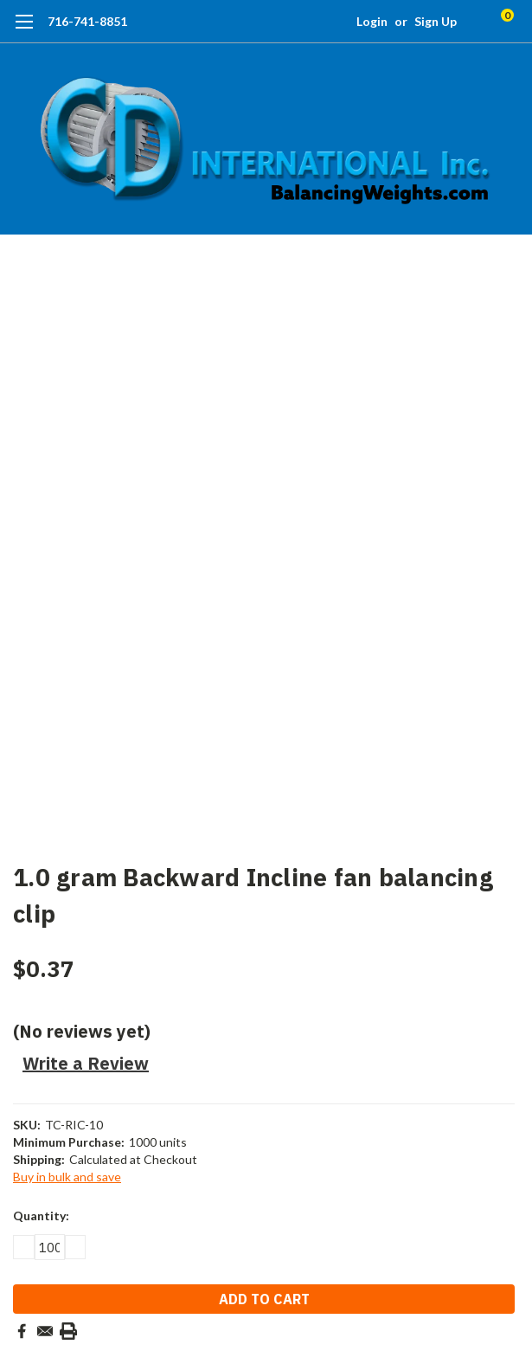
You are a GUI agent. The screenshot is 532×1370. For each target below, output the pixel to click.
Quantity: (41, 1215)
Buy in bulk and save (67, 1176)
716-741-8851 (87, 21)
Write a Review (85, 1063)
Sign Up (435, 21)
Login (372, 21)
